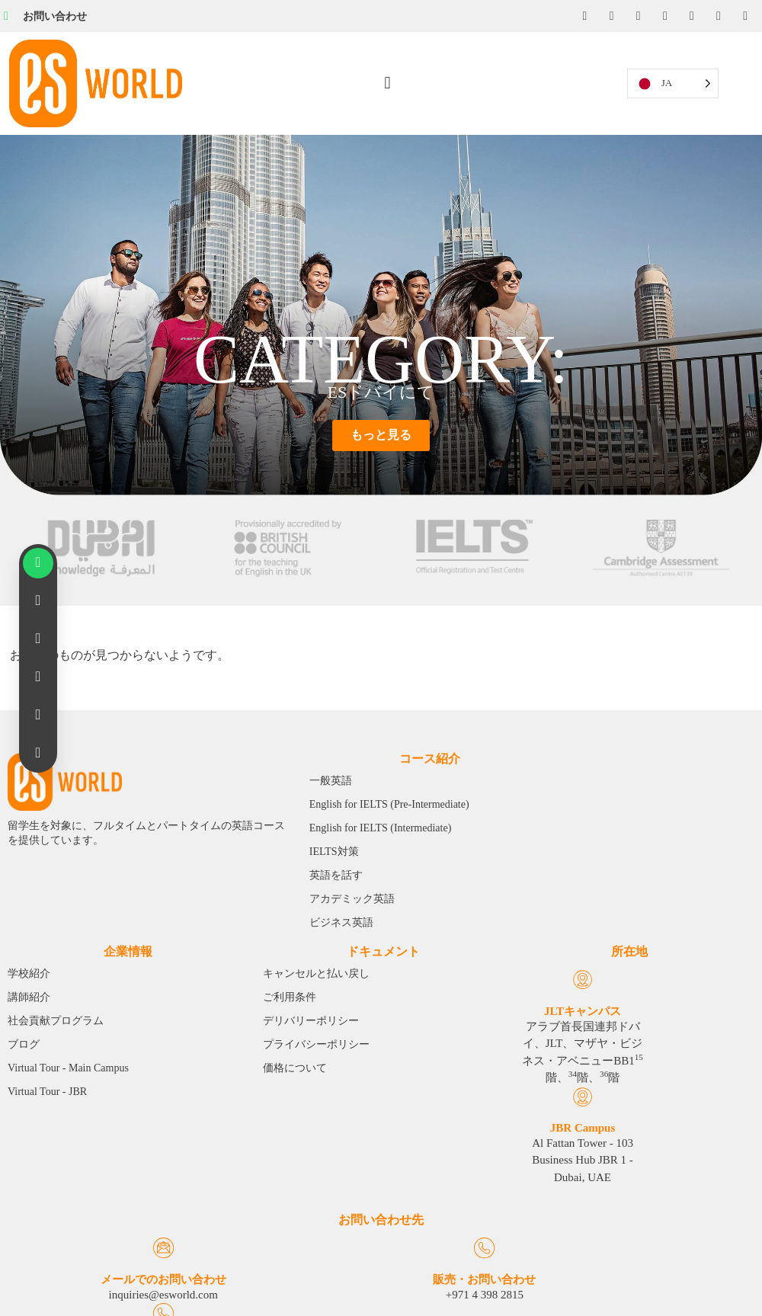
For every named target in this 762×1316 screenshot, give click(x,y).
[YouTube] (664, 16)
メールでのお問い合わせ (127, 1235)
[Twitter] (691, 16)
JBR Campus (110, 1005)
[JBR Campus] (110, 975)
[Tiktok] (718, 16)
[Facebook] (581, 16)
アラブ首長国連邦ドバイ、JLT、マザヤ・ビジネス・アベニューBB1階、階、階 (42, 1085)
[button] (388, 77)
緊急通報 (635, 1235)
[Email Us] (126, 1205)
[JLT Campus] (42, 975)
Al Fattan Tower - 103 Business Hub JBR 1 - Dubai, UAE (110, 1054)
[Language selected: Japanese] (686, 77)
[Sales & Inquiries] (380, 1205)
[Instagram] (609, 16)
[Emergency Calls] (635, 1205)
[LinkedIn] (636, 16)
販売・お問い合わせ (380, 1235)
